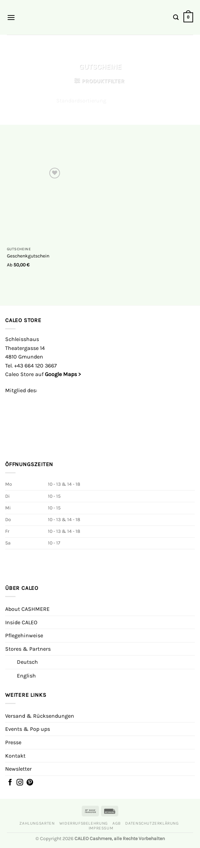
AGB (116, 823)
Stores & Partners (28, 649)
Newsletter (18, 769)
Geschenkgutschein (28, 256)
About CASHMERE (27, 609)
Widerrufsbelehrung (83, 823)
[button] (11, 17)
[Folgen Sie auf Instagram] (20, 783)
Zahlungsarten (36, 823)
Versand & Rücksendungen (39, 716)
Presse (13, 742)
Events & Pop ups (27, 729)
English (26, 675)
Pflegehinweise (24, 635)
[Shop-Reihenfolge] (100, 101)
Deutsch (27, 662)
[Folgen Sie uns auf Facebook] (10, 783)
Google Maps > (63, 374)
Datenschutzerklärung (152, 823)
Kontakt (15, 755)
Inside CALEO (21, 622)
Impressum (101, 828)
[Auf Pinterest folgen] (30, 783)
